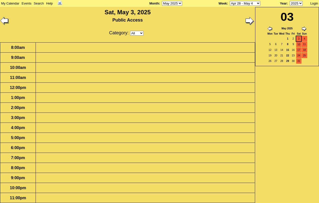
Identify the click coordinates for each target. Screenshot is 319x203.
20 (275, 55)
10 (298, 44)
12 (270, 50)
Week (223, 3)
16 (293, 50)
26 (270, 61)
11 (304, 44)
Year (283, 3)
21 (281, 55)
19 (270, 55)
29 (287, 61)
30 (293, 61)
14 (281, 50)
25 (304, 55)
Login (314, 3)
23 (293, 55)
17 (298, 50)
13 (275, 50)
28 (281, 61)
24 (298, 55)
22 (287, 55)
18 (304, 50)
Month (154, 3)
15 (287, 50)
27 (275, 61)
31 (298, 61)
